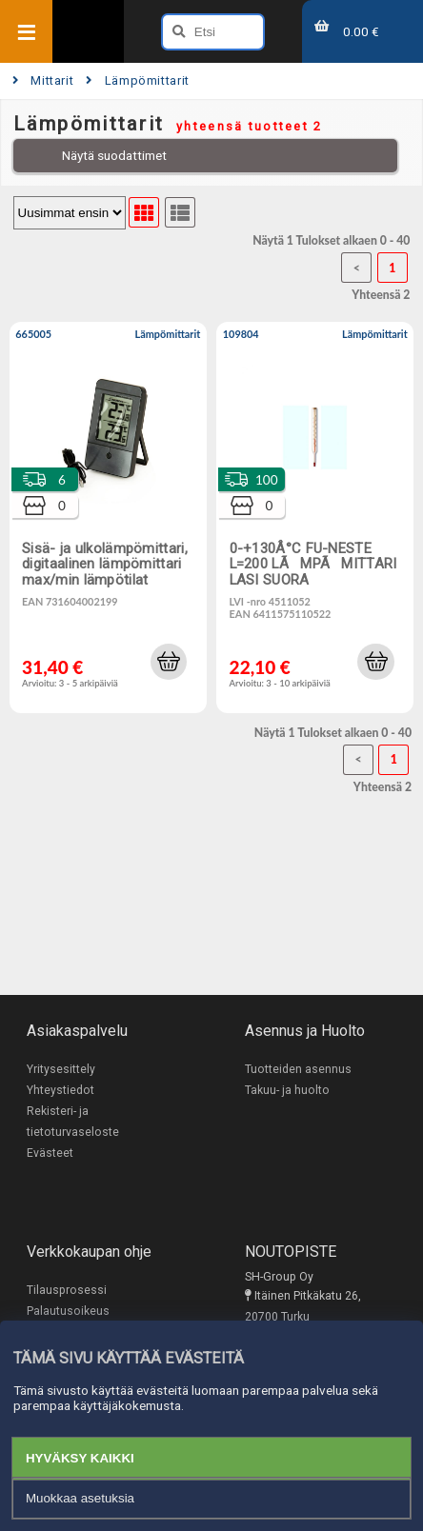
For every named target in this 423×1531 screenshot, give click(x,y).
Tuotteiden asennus (298, 1069)
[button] (169, 662)
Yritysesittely (61, 1069)
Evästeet (50, 1153)
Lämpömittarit (138, 80)
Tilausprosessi (67, 1290)
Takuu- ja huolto (287, 1090)
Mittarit (43, 80)
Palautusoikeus (68, 1311)
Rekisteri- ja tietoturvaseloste (73, 1121)
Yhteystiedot (60, 1090)
